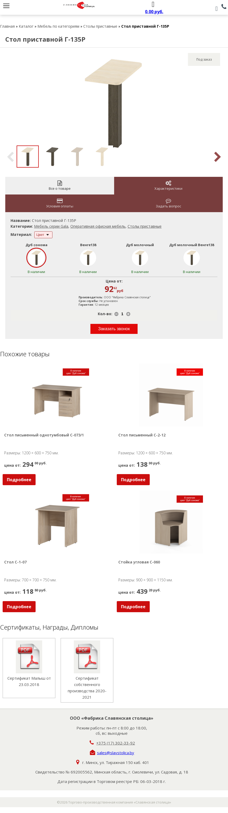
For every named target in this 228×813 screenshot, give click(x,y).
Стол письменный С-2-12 (142, 434)
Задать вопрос (168, 203)
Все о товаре (60, 186)
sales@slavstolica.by (115, 752)
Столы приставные (100, 26)
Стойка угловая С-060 (139, 561)
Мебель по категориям (58, 26)
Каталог (26, 26)
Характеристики (168, 186)
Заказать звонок (114, 329)
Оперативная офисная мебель (97, 226)
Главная (7, 26)
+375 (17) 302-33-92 (115, 743)
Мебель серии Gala (51, 226)
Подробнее (19, 480)
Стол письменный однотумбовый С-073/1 (44, 434)
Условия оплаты (59, 203)
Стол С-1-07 (15, 561)
